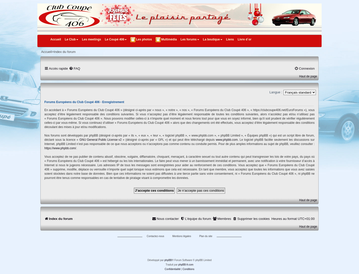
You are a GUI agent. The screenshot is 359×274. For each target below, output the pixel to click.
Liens (230, 39)
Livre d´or (244, 39)
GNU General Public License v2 (100, 139)
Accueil (55, 39)
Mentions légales (181, 236)
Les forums (189, 39)
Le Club (71, 39)
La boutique (212, 39)
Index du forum (65, 52)
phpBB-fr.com (185, 264)
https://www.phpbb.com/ (60, 148)
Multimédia (169, 39)
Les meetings (91, 39)
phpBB (168, 260)
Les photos (144, 39)
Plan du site (205, 236)
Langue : (275, 92)
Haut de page (308, 76)
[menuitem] (74, 68)
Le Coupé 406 (116, 39)
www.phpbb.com (227, 139)
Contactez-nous (155, 236)
